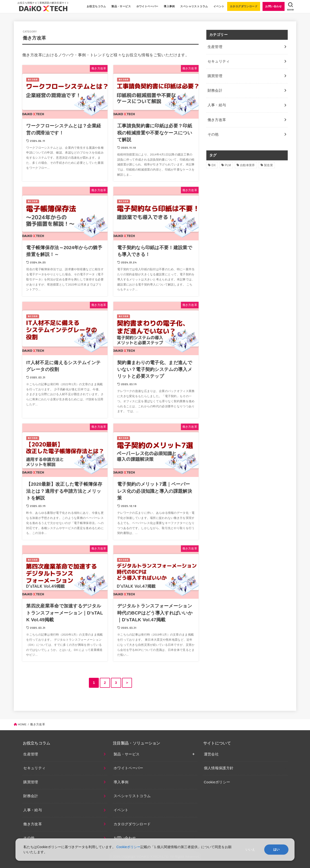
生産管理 (30, 754)
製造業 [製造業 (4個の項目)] (268, 161)
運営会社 (211, 754)
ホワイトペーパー (147, 6)
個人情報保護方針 (219, 768)
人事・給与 (32, 810)
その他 (212, 130)
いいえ (250, 849)
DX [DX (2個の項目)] (214, 161)
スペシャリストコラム (194, 6)
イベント (218, 6)
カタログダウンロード (243, 6)
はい (276, 849)
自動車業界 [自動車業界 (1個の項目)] (247, 161)
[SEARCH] (290, 6)
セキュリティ (34, 768)
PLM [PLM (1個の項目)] (228, 161)
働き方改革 (32, 824)
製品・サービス (121, 6)
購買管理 (30, 782)
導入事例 (169, 6)
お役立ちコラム (96, 6)
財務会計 (30, 796)
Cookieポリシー (217, 782)
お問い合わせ (273, 6)
